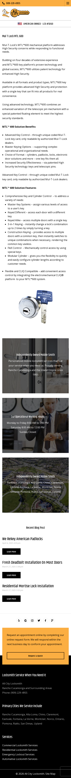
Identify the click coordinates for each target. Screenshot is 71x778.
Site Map (50, 773)
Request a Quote (35, 656)
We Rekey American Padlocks (22, 539)
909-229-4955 (13, 3)
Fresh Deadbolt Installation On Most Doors (32, 563)
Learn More (11, 552)
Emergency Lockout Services (18, 754)
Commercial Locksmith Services (20, 745)
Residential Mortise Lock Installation (28, 586)
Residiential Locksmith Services (19, 750)
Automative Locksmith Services (19, 759)
